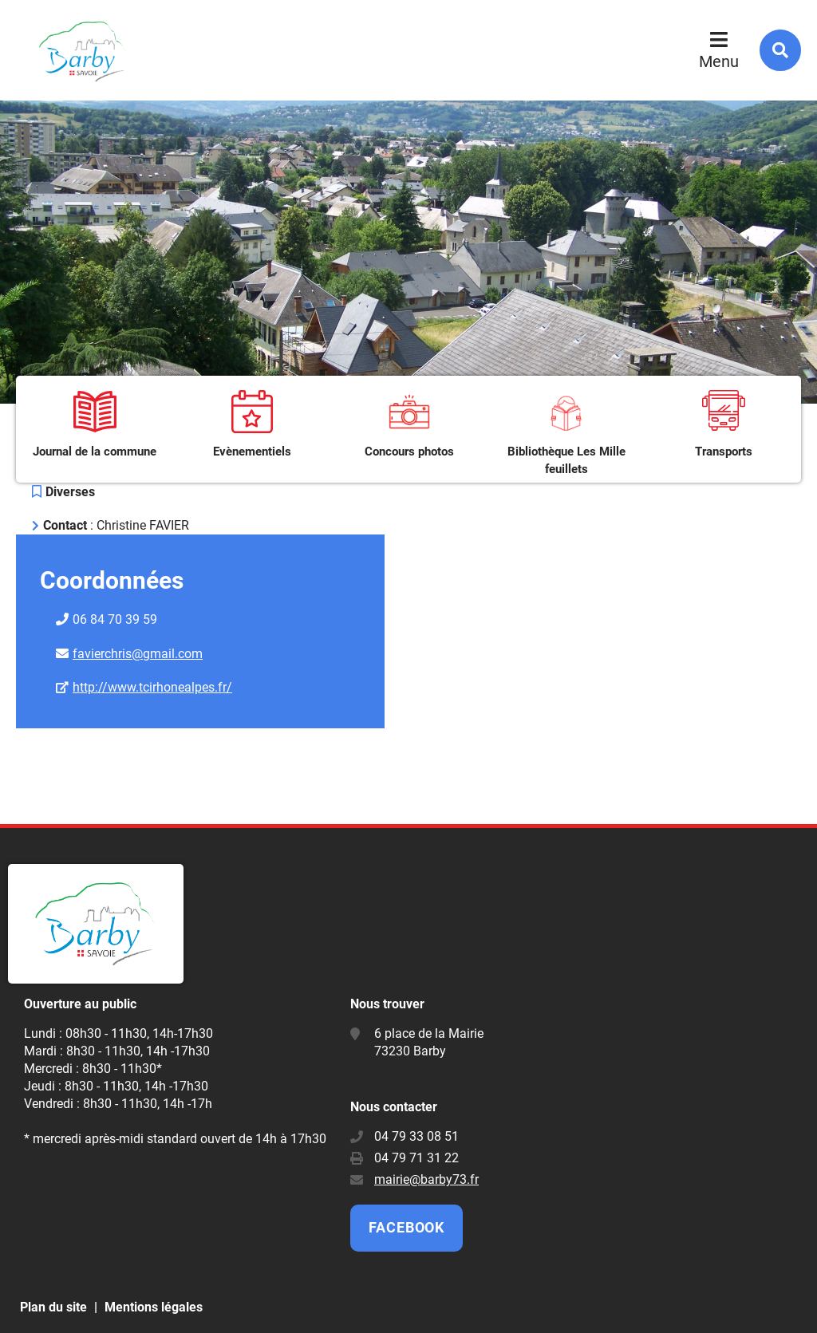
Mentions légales (154, 1307)
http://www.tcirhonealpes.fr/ (152, 687)
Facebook (406, 1227)
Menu (719, 61)
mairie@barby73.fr (426, 1179)
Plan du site (53, 1307)
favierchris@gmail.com (138, 653)
